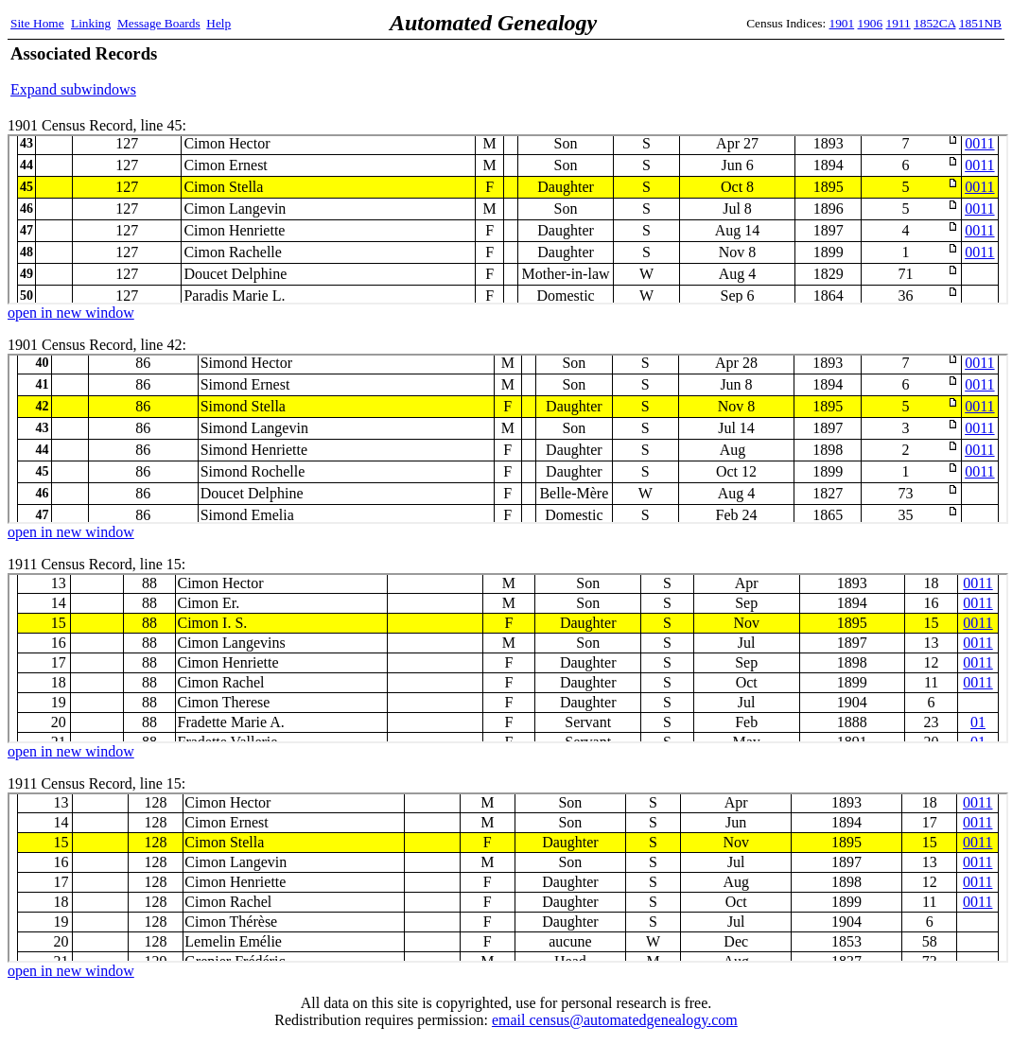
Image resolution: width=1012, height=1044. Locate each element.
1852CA (934, 23)
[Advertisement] (780, 71)
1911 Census (508, 658)
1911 (898, 23)
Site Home (37, 23)
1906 (870, 23)
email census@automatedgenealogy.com (615, 1020)
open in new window (71, 312)
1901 (842, 23)
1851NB (980, 23)
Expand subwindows (73, 89)
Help (218, 23)
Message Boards (159, 23)
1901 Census (508, 219)
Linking (91, 23)
